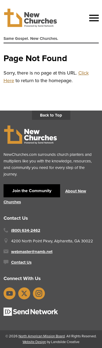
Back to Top (51, 115)
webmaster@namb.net (31, 252)
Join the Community (31, 191)
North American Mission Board (41, 336)
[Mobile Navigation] (93, 18)
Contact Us (21, 262)
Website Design (34, 341)
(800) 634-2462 (25, 230)
